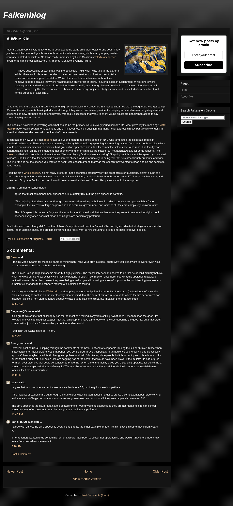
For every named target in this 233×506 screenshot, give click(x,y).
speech (11, 154)
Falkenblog (24, 15)
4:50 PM (16, 374)
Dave (14, 257)
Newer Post (14, 471)
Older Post (160, 471)
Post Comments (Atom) (95, 495)
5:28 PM (16, 446)
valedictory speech (105, 57)
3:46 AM (16, 335)
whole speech (32, 172)
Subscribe (203, 65)
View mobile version (87, 479)
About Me (187, 96)
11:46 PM (17, 414)
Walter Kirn (52, 291)
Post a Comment (21, 454)
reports (48, 139)
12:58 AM (17, 303)
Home (88, 471)
